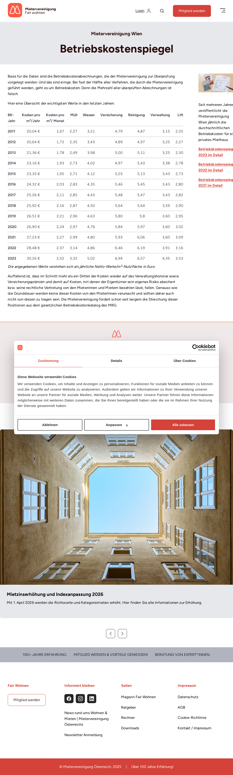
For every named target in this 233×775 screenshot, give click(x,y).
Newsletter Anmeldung (83, 735)
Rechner (128, 717)
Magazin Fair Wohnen (138, 697)
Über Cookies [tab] (185, 361)
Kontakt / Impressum (194, 728)
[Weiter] (122, 633)
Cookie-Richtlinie (192, 717)
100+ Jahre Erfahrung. (45, 654)
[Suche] (162, 11)
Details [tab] (116, 361)
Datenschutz (188, 697)
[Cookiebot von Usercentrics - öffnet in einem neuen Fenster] (195, 347)
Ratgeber (128, 707)
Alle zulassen (183, 425)
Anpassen (117, 425)
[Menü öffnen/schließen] (222, 10)
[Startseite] (32, 11)
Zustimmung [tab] (48, 361)
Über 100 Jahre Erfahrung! (152, 766)
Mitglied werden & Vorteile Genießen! (111, 654)
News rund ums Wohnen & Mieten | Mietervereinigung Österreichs (86, 719)
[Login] (143, 11)
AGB (181, 707)
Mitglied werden (192, 11)
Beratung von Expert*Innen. (182, 654)
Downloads (130, 728)
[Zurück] (110, 633)
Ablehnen (50, 425)
